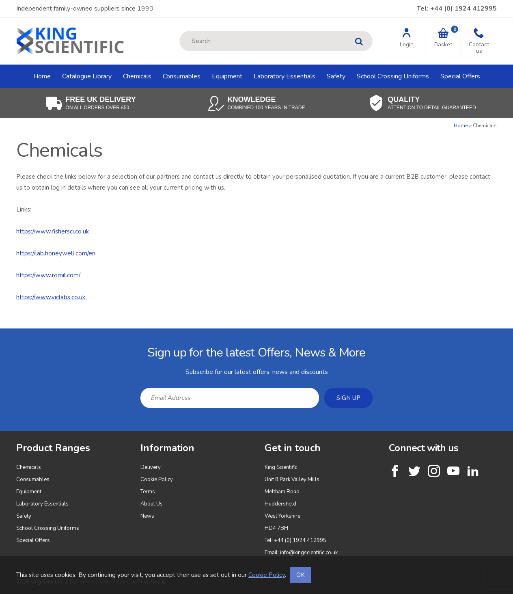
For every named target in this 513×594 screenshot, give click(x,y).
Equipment (227, 76)
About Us (151, 504)
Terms (147, 491)
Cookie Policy (156, 479)
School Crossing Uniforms (393, 76)
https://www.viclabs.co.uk (51, 297)
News (147, 516)
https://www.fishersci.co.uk (52, 231)
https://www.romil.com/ (48, 275)
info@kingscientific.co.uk (309, 552)
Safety (336, 76)
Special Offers (460, 76)
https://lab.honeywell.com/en (55, 253)
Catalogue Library (87, 76)
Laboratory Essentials (284, 76)
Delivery (150, 467)
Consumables (181, 76)
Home (42, 76)
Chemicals (137, 76)
